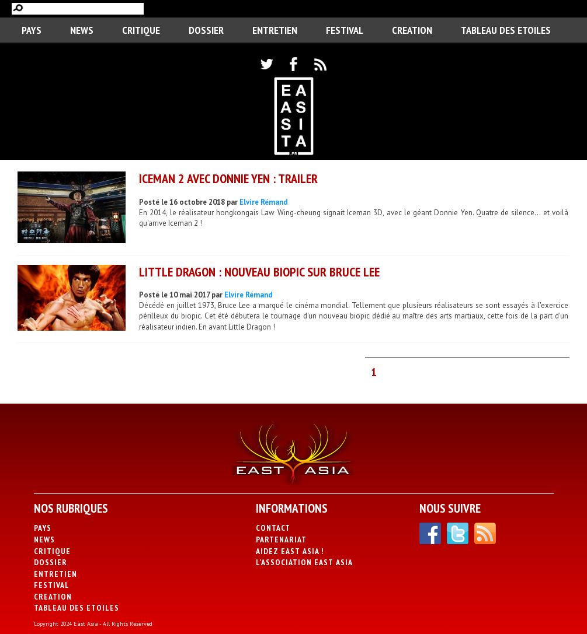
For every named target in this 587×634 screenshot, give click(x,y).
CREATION (412, 30)
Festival (344, 30)
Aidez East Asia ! (290, 551)
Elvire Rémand (263, 202)
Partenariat (281, 539)
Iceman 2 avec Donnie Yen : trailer (228, 178)
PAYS (31, 30)
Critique (141, 30)
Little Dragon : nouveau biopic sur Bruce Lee (259, 272)
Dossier (206, 30)
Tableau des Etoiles (506, 30)
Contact (273, 528)
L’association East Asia (304, 562)
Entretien (274, 30)
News (81, 30)
